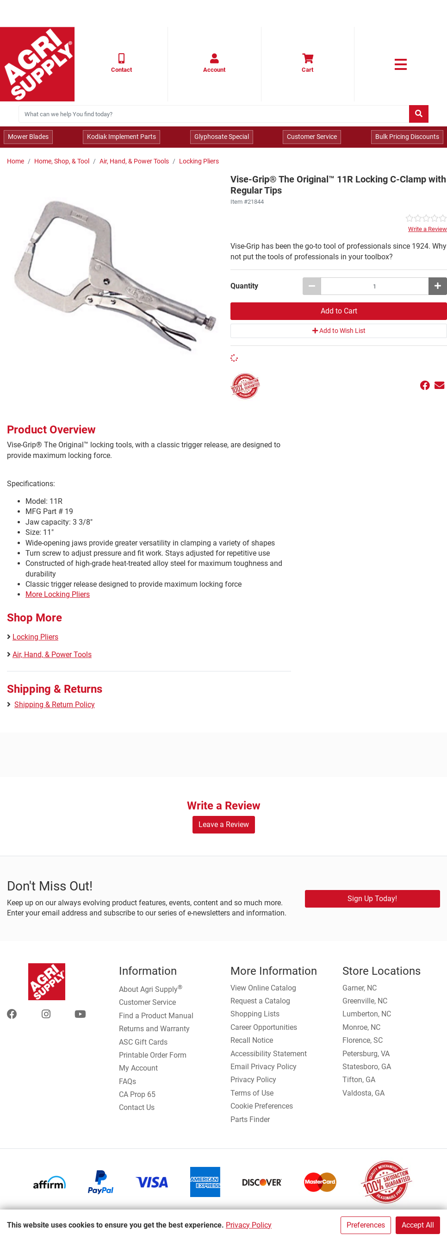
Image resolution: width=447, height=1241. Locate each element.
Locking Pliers (199, 161)
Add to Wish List (339, 330)
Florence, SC (362, 1040)
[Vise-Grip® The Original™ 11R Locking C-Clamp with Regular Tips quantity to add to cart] (375, 286)
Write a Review (427, 229)
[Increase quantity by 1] (437, 286)
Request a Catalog (260, 1001)
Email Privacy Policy (263, 1066)
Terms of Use (251, 1093)
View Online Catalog (263, 988)
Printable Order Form (152, 1055)
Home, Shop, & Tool (61, 161)
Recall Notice (251, 1040)
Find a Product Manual (156, 1015)
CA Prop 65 (137, 1094)
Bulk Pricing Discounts (407, 136)
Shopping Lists (254, 1013)
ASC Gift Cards (143, 1042)
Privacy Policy (249, 1225)
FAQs (127, 1081)
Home (15, 161)
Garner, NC (359, 988)
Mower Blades (28, 136)
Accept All (418, 1225)
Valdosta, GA (363, 1093)
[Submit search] (418, 114)
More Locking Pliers (57, 594)
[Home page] (37, 64)
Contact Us (137, 1107)
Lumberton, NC (366, 1013)
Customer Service (312, 136)
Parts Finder (250, 1119)
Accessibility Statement (268, 1053)
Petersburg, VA (366, 1053)
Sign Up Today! (372, 898)
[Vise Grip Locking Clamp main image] (115, 278)
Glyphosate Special (221, 136)
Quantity (244, 286)
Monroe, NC (361, 1027)
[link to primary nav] (400, 64)
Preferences (366, 1225)
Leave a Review (224, 824)
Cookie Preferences (261, 1106)
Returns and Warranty (154, 1028)
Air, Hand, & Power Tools (134, 161)
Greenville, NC (364, 1001)
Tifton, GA (358, 1079)
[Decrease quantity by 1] (312, 286)
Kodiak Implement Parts (121, 136)
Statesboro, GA (366, 1066)
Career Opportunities (263, 1027)
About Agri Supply (150, 989)
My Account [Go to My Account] (138, 1068)
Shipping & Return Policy (54, 704)
